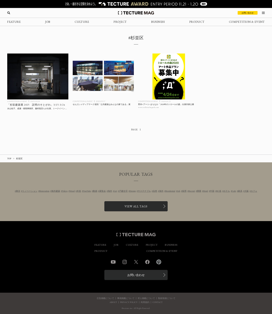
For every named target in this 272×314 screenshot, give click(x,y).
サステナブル (144, 191)
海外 (110, 191)
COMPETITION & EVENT (247, 22)
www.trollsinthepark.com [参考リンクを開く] (148, 107)
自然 (155, 191)
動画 (95, 191)
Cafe (234, 191)
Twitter (136, 261)
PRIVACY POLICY (129, 302)
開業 (199, 191)
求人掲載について (146, 298)
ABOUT (113, 302)
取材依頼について (166, 298)
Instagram (124, 261)
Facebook (147, 261)
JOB (47, 22)
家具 (240, 191)
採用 (184, 191)
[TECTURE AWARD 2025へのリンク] (136, 4)
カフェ (254, 191)
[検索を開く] (8, 12)
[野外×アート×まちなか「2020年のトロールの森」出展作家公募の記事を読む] (168, 76)
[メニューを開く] (263, 12)
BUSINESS (158, 22)
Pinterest (158, 261)
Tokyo (65, 191)
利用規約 (145, 302)
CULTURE (82, 22)
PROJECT (120, 22)
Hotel (205, 191)
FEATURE (14, 22)
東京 (18, 191)
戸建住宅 (123, 191)
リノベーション (29, 191)
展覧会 (102, 191)
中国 (212, 191)
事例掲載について (126, 298)
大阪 (246, 191)
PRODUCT (197, 22)
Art (115, 191)
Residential (170, 191)
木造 (79, 191)
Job (178, 191)
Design (133, 191)
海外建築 (55, 191)
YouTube (87, 191)
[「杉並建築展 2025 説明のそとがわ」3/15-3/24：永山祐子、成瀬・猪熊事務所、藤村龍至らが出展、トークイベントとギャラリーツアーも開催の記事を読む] (37, 76)
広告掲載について (105, 298)
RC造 (218, 191)
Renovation (44, 191)
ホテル (226, 191)
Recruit (191, 191)
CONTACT (157, 302)
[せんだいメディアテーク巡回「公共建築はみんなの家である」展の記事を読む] (103, 76)
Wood (72, 191)
